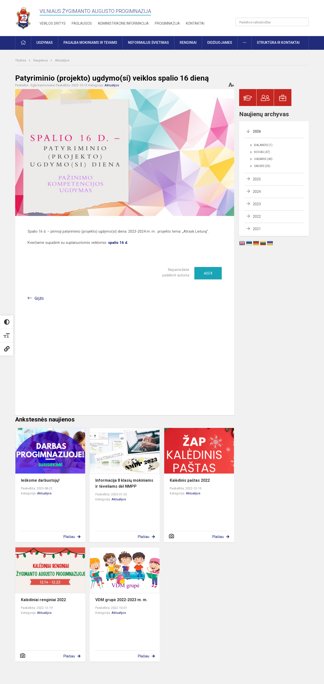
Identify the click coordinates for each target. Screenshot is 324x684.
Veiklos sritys (53, 23)
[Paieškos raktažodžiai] (272, 22)
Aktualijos (62, 60)
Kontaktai (195, 23)
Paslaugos (82, 23)
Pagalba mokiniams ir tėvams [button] (90, 43)
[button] (274, 10)
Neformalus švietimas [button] (148, 43)
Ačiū (208, 273)
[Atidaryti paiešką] (303, 22)
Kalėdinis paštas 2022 (190, 480)
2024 (257, 192)
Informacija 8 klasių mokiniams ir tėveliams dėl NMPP (124, 483)
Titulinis (21, 60)
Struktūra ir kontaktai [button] (278, 43)
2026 (257, 131)
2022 (257, 216)
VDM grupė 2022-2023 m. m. (121, 599)
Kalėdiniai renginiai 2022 (43, 599)
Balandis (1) (263, 145)
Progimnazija (167, 23)
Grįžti (39, 298)
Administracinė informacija (123, 23)
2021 (257, 229)
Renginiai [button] (188, 43)
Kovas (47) (262, 152)
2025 (257, 179)
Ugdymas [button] (44, 43)
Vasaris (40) (263, 159)
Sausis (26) (262, 166)
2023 (257, 204)
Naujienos (41, 60)
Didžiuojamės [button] (219, 43)
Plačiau (69, 537)
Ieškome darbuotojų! (40, 480)
